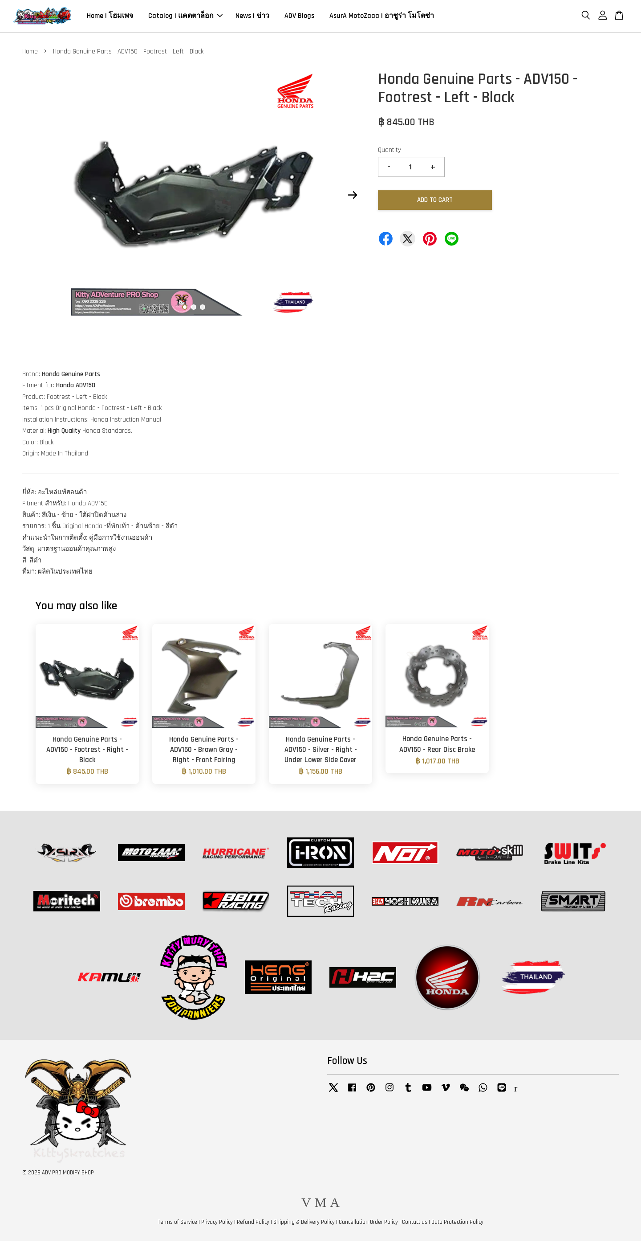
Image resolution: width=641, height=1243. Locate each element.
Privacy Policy (217, 1224)
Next (352, 197)
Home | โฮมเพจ (110, 17)
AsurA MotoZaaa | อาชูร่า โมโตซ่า (381, 17)
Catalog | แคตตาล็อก (185, 17)
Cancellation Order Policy (368, 1224)
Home (30, 53)
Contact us (414, 1224)
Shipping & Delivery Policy (304, 1224)
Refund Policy (253, 1224)
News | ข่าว (252, 17)
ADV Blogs (299, 17)
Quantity (389, 152)
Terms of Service (177, 1224)
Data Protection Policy (457, 1224)
